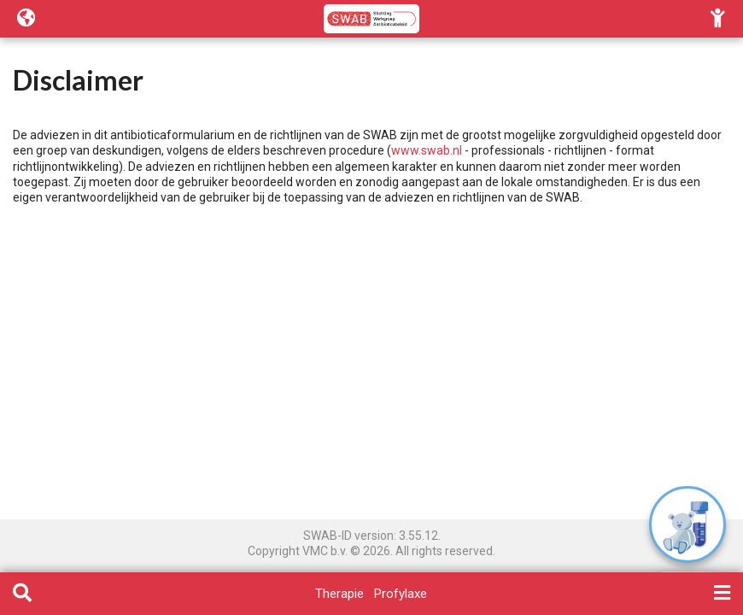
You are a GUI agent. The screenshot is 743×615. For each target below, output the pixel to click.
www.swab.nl (426, 150)
